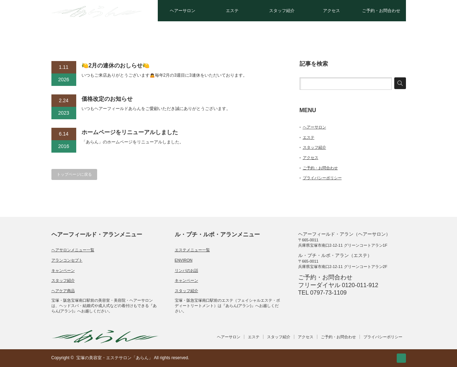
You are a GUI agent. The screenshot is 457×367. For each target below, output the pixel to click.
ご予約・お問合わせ (381, 10)
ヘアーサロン (182, 10)
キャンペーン (63, 270)
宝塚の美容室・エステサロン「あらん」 (114, 357)
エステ (232, 10)
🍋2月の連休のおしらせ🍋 (116, 65)
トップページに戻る (74, 174)
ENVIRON (184, 260)
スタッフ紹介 (282, 10)
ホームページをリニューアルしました (130, 132)
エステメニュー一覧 (192, 250)
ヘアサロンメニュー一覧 (72, 250)
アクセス (331, 10)
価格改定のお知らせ (107, 99)
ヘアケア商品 (63, 291)
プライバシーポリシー (322, 178)
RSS (401, 358)
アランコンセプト (67, 260)
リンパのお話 (186, 270)
